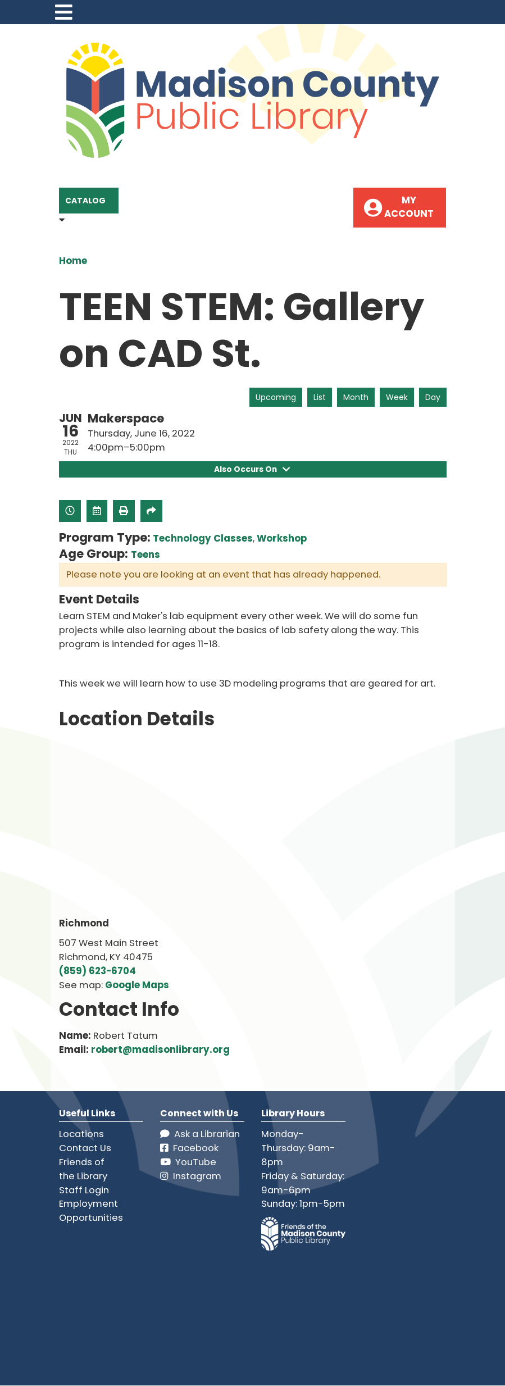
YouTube (188, 1162)
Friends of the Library (83, 1169)
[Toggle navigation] (64, 12)
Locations (81, 1134)
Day (432, 397)
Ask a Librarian (200, 1134)
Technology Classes (203, 539)
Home (73, 261)
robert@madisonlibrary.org (160, 1049)
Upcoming (276, 397)
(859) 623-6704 (97, 971)
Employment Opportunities (91, 1211)
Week (397, 397)
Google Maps (137, 985)
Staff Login (84, 1190)
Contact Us (85, 1148)
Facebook (189, 1148)
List (319, 397)
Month (355, 397)
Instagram (190, 1176)
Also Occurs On (252, 469)
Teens (145, 555)
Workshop (282, 539)
